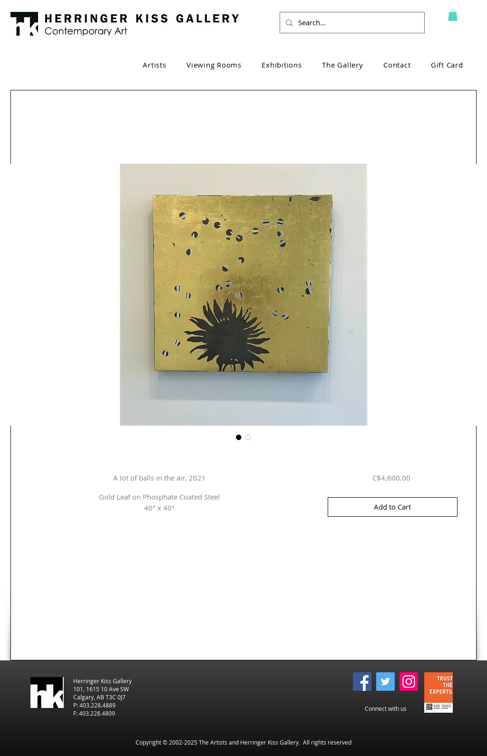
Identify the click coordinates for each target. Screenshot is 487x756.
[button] (453, 15)
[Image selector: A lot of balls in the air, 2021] (239, 437)
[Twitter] (385, 681)
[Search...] (351, 22)
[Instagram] (408, 681)
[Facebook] (362, 681)
